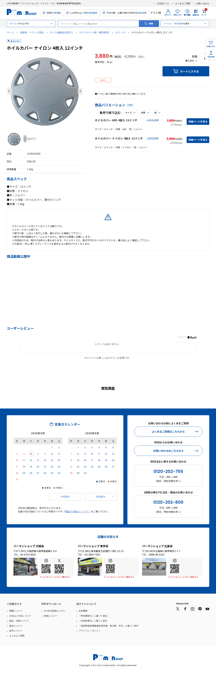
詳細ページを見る (197, 121)
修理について (50, 615)
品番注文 (196, 14)
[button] (9, 91)
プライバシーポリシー (90, 630)
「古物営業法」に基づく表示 (93, 620)
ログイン (168, 14)
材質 (143, 112)
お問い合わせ (202, 3)
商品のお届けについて (77, 511)
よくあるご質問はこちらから (168, 431)
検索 (151, 23)
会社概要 (83, 610)
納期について (15, 610)
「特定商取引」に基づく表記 (93, 615)
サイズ (128, 112)
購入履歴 (187, 14)
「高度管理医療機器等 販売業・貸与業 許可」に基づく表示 (108, 625)
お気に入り (177, 14)
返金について (15, 625)
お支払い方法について (20, 615)
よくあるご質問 (182, 3)
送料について (15, 630)
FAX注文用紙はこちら (54, 610)
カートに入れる (189, 71)
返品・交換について (19, 620)
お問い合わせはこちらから (168, 450)
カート (203, 12)
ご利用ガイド (162, 3)
